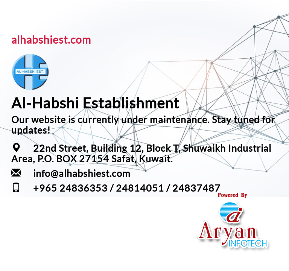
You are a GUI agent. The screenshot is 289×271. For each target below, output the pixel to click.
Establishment (130, 102)
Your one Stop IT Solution (233, 256)
